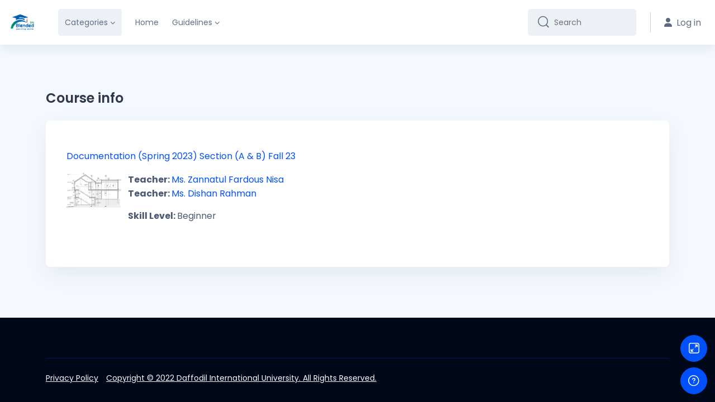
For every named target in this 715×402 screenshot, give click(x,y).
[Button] (693, 348)
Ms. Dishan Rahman (213, 193)
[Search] (590, 22)
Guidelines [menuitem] (192, 22)
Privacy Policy (72, 378)
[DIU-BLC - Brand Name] (22, 22)
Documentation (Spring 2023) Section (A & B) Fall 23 (180, 156)
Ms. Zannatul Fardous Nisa (227, 179)
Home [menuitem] (147, 22)
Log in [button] (682, 22)
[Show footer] (693, 380)
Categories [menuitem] (86, 22)
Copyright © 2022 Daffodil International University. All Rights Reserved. (241, 378)
